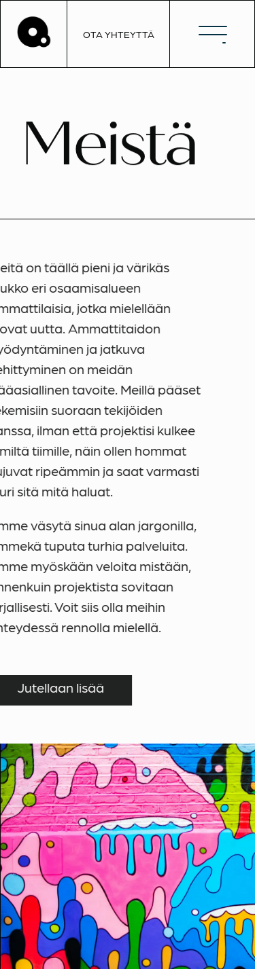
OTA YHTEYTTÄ (118, 34)
